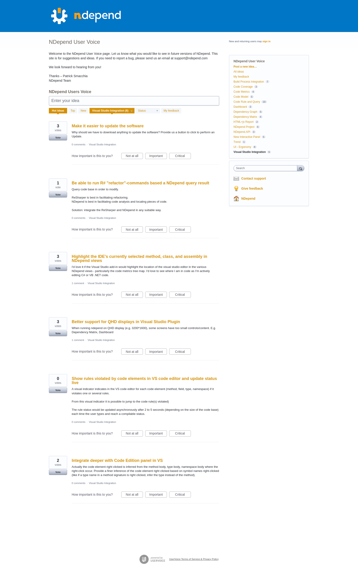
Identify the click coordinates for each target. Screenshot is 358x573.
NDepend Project (244, 126)
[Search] (300, 168)
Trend (237, 142)
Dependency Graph (245, 111)
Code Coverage (243, 86)
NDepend (248, 198)
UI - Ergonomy (242, 147)
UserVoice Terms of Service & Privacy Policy (194, 559)
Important (158, 156)
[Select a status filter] (148, 111)
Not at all (134, 156)
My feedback (171, 110)
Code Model (241, 96)
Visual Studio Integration (102, 144)
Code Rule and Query (247, 101)
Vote (58, 137)
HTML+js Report (244, 121)
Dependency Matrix (245, 116)
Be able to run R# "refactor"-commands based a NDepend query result (140, 183)
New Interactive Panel (247, 137)
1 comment (78, 283)
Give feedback (252, 188)
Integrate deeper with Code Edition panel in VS (117, 460)
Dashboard (240, 106)
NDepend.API (242, 131)
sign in (267, 41)
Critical (183, 156)
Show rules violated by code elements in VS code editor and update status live (144, 380)
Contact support (253, 178)
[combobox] (266, 168)
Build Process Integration (249, 81)
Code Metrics (242, 91)
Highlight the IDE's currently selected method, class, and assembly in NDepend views (139, 258)
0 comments (78, 144)
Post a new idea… (245, 66)
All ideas (239, 71)
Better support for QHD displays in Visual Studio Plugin (126, 321)
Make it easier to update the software (108, 126)
